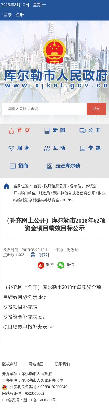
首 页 (19, 130)
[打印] (44, 255)
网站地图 (36, 364)
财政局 (44, 193)
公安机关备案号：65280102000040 (34, 387)
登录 (7, 14)
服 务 (19, 148)
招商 (19, 166)
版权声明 (9, 364)
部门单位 (28, 193)
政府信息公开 (55, 186)
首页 (37, 186)
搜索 (96, 109)
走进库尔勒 (63, 166)
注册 (19, 14)
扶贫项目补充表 (20, 307)
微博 (46, 265)
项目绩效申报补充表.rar (28, 327)
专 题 (90, 148)
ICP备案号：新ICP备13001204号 (29, 400)
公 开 (90, 130)
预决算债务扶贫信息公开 (74, 193)
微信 (65, 265)
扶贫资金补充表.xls (24, 317)
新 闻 (54, 130)
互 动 (54, 148)
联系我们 (62, 364)
